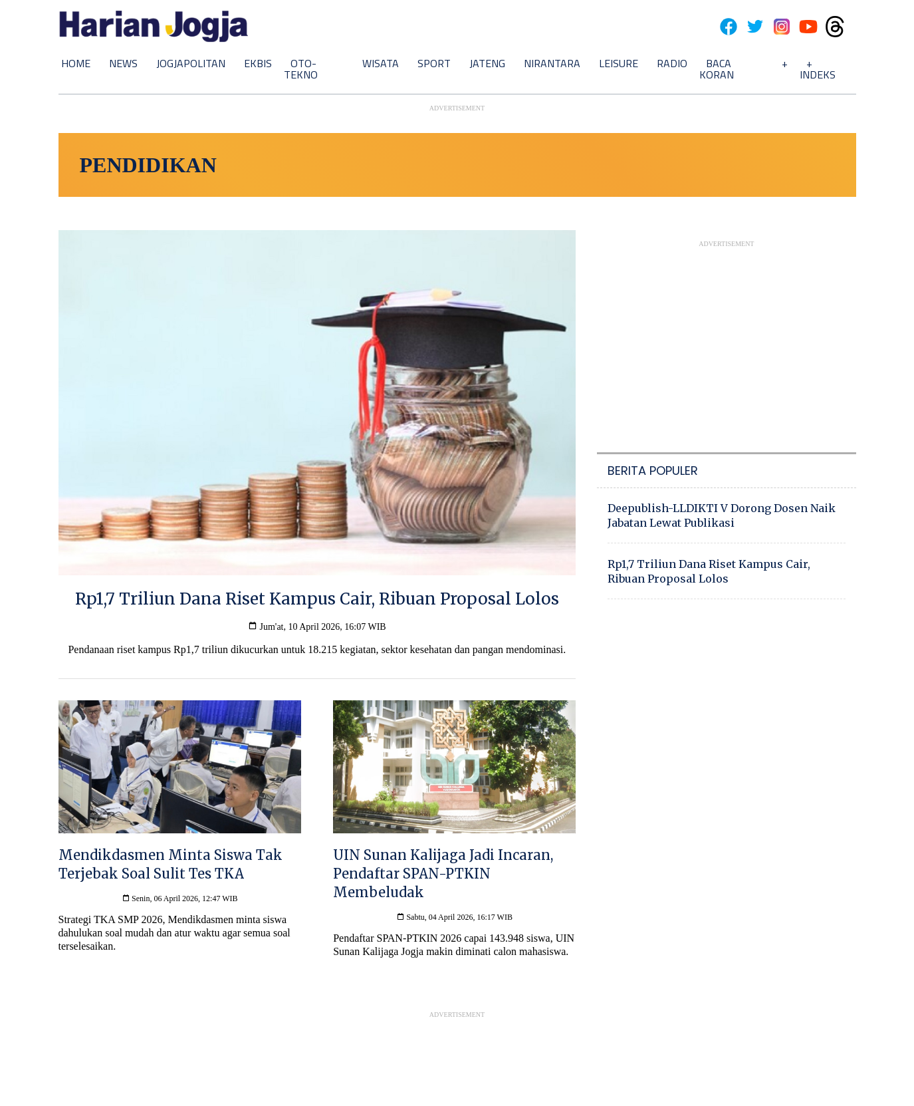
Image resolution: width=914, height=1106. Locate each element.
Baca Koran (716, 68)
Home (75, 63)
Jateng (487, 63)
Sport (434, 63)
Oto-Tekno (301, 68)
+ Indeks (818, 68)
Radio (672, 63)
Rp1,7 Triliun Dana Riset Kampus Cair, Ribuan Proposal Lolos (709, 571)
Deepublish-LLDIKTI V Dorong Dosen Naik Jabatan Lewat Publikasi (722, 515)
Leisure (618, 63)
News (123, 63)
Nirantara (552, 63)
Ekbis (258, 63)
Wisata (380, 63)
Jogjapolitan (190, 63)
